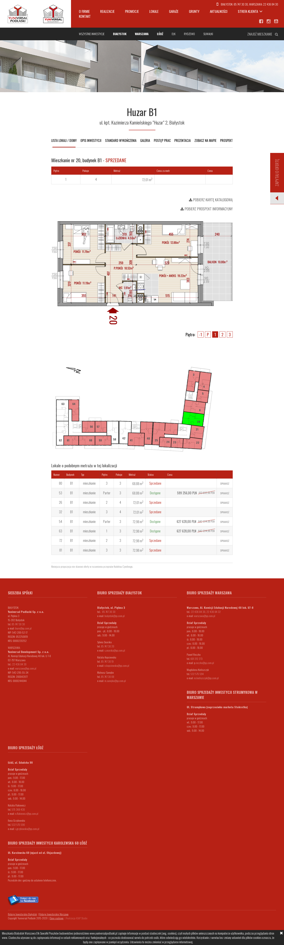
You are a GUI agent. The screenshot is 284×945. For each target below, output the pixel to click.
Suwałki (208, 34)
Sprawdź (224, 483)
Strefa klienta (248, 11)
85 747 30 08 (107, 676)
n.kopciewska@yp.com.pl (117, 665)
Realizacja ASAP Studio (76, 918)
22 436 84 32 (213, 612)
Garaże (173, 11)
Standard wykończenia (120, 140)
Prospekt (226, 140)
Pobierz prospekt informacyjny (206, 208)
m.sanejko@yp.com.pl (115, 681)
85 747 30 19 (107, 661)
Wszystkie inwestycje (92, 34)
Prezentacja (182, 140)
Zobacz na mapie (205, 140)
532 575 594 (197, 674)
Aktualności (218, 11)
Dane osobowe (57, 918)
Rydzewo (189, 34)
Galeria (145, 140)
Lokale (154, 11)
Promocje (132, 11)
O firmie (84, 11)
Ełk (174, 34)
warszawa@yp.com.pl (25, 668)
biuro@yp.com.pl (23, 628)
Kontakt (85, 16)
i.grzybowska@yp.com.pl (27, 829)
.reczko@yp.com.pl (204, 663)
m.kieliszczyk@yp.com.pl (206, 678)
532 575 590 (18, 824)
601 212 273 (197, 659)
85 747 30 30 (241, 4)
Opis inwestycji (90, 140)
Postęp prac (162, 140)
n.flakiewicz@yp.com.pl (26, 813)
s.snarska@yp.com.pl (115, 650)
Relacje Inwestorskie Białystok (22, 914)
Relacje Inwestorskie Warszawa (53, 914)
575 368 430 (18, 809)
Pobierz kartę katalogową (211, 199)
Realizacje (107, 11)
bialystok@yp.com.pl (115, 616)
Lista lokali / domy (64, 140)
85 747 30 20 (107, 646)
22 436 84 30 (270, 4)
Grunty (194, 11)
